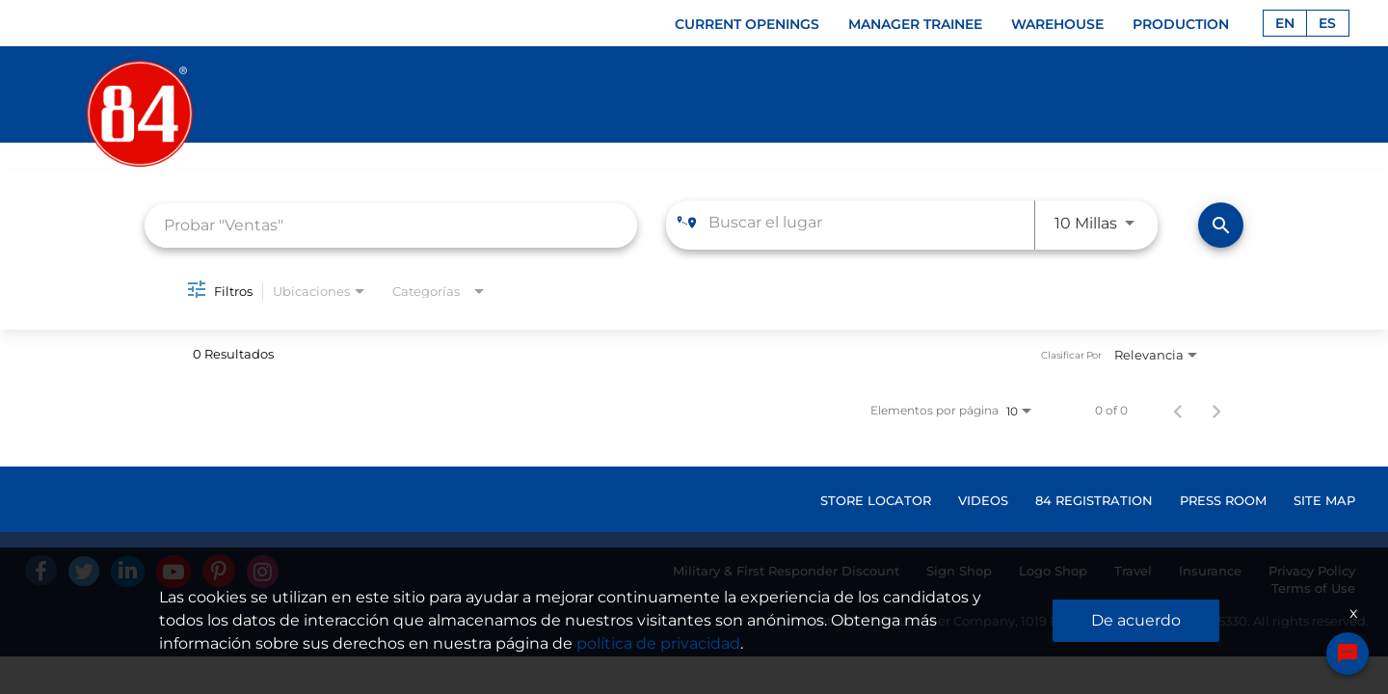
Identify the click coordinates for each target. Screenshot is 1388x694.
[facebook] (41, 570)
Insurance (1210, 570)
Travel (1133, 570)
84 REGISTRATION (1094, 500)
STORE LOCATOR (875, 500)
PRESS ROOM (1223, 500)
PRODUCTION (1181, 24)
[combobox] (391, 225)
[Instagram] (263, 571)
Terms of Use (1313, 588)
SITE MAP (1324, 500)
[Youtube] (173, 571)
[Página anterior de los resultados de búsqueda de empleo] (1178, 410)
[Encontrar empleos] (1220, 225)
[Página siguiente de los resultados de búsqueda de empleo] (1216, 410)
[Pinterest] (218, 570)
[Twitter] (83, 571)
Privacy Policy (1311, 570)
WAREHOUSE (1057, 24)
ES (1327, 23)
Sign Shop (959, 570)
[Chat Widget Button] (1347, 653)
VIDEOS (983, 500)
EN (1285, 23)
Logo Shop (1053, 570)
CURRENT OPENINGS (747, 24)
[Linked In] (128, 571)
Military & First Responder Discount (786, 570)
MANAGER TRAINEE (915, 24)
